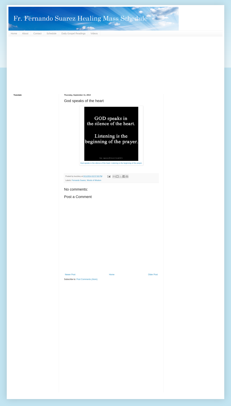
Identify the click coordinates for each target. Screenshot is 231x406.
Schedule (51, 33)
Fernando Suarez (79, 180)
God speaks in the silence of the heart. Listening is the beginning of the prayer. (111, 163)
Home (14, 33)
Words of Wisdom (94, 180)
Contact (37, 33)
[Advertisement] (114, 65)
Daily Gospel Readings (73, 33)
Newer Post (70, 274)
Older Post (153, 274)
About (25, 33)
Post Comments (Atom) (86, 279)
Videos (94, 33)
